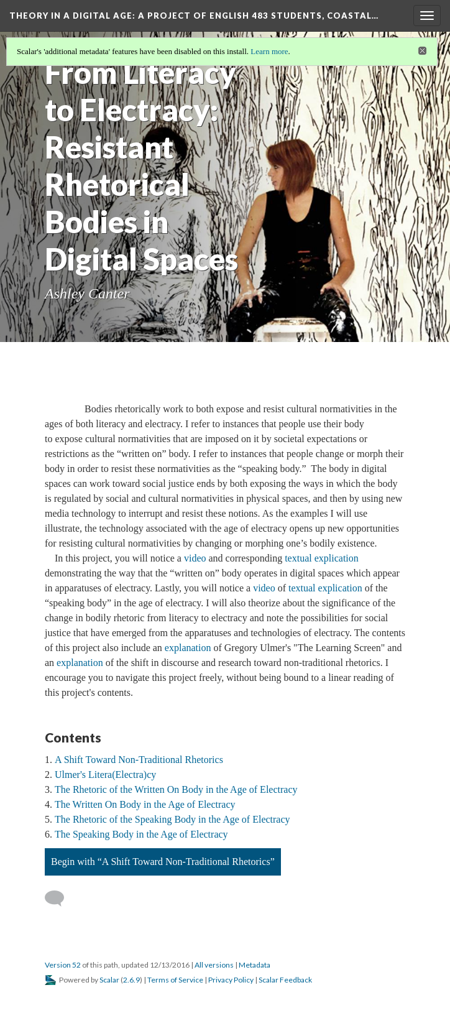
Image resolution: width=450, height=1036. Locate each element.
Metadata (254, 964)
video (195, 558)
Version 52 (63, 964)
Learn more (269, 51)
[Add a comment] (60, 898)
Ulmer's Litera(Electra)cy (105, 774)
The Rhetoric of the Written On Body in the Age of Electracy (176, 789)
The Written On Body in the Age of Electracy (145, 804)
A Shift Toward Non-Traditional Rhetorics (139, 759)
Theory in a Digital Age (194, 16)
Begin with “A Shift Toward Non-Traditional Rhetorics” (163, 861)
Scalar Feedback (285, 979)
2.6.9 (131, 979)
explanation (188, 647)
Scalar (109, 979)
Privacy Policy (231, 979)
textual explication (322, 558)
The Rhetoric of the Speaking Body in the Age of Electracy (172, 819)
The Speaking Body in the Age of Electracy (141, 834)
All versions (214, 964)
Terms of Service (175, 979)
